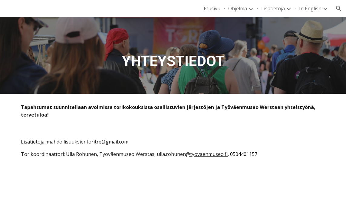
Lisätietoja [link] (273, 8)
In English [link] (310, 8)
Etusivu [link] (212, 8)
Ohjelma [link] (237, 8)
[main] (173, 55)
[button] (338, 8)
